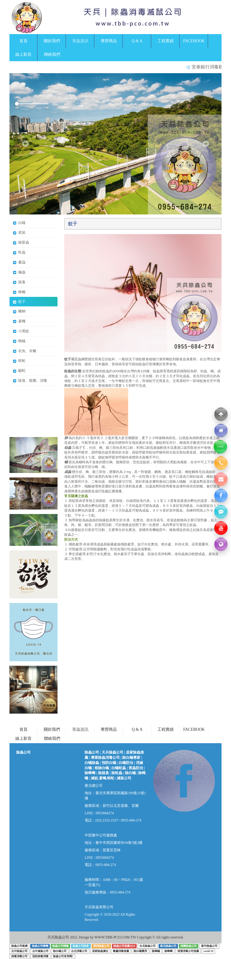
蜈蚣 (19, 361)
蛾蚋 (19, 311)
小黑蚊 (21, 331)
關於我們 (52, 41)
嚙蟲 (19, 272)
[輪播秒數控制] (32, 104)
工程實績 (165, 41)
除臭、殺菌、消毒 (30, 380)
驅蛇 (19, 370)
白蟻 (19, 223)
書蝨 (19, 262)
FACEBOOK (194, 41)
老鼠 (19, 232)
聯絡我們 (52, 54)
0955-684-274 (105, 865)
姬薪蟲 (21, 242)
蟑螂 (19, 292)
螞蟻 (19, 341)
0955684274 (105, 813)
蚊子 (19, 301)
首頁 (23, 41)
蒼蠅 (19, 321)
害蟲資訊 (80, 41)
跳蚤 (19, 282)
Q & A (137, 41)
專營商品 (109, 41)
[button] (25, 143)
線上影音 (23, 54)
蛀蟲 (19, 252)
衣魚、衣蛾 (24, 351)
